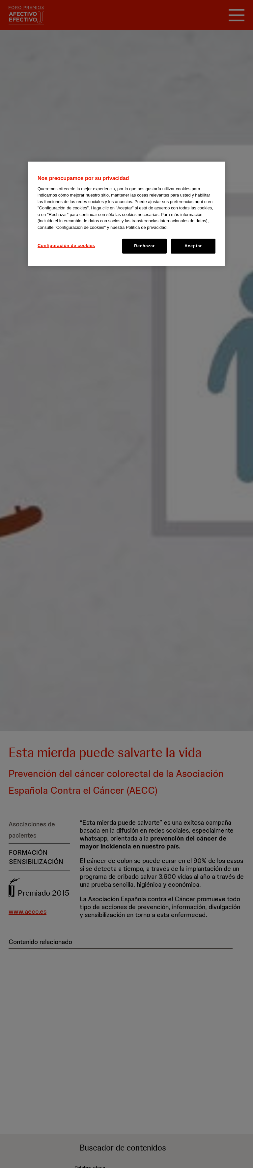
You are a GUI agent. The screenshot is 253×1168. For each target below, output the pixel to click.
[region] (126, 214)
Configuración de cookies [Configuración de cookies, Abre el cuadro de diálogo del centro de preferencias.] (66, 245)
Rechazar (144, 245)
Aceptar (193, 245)
